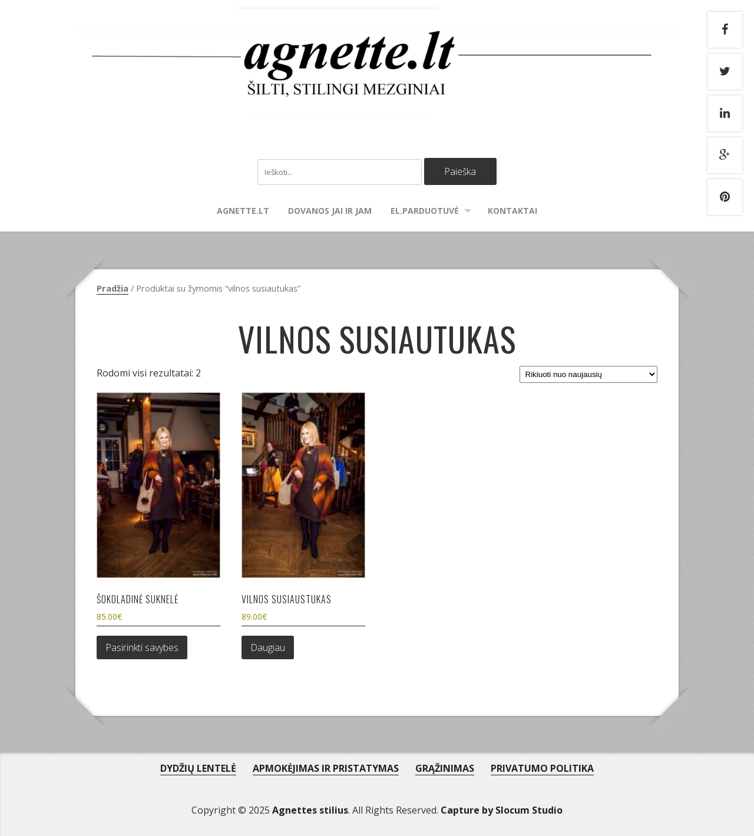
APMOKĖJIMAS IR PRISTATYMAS (326, 768)
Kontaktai (512, 210)
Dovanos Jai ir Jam (330, 210)
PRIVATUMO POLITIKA (542, 768)
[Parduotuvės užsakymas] (588, 374)
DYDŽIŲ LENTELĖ (198, 768)
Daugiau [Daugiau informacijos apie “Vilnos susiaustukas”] (267, 647)
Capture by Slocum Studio (502, 810)
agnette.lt (243, 210)
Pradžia (112, 288)
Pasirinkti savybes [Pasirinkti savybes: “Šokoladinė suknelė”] (141, 647)
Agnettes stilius (310, 810)
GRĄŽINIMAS (444, 768)
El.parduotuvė (425, 210)
